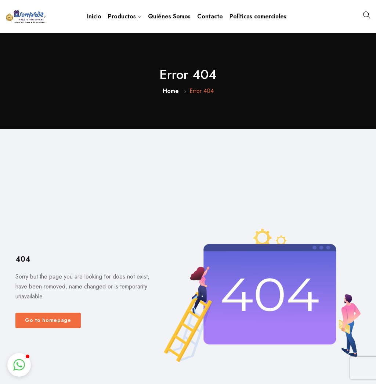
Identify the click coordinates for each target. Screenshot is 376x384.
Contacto (210, 16)
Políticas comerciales (257, 16)
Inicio (94, 16)
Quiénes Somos (169, 16)
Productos (124, 16)
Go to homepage (48, 320)
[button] (19, 365)
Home (171, 91)
